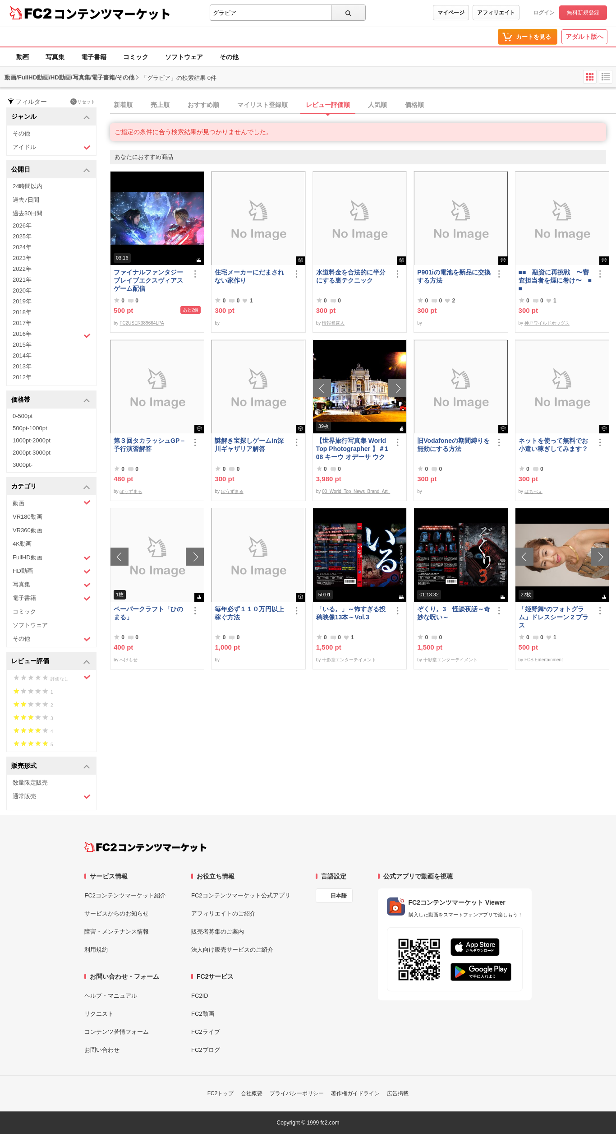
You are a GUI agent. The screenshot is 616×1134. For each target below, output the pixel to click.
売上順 (160, 104)
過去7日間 (26, 199)
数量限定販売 (30, 782)
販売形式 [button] (50, 766)
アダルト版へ (584, 36)
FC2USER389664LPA (142, 323)
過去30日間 (27, 213)
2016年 (52, 334)
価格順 (414, 104)
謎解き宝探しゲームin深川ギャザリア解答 (249, 444)
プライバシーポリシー (297, 1093)
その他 (229, 56)
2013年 (22, 366)
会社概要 (251, 1093)
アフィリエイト (496, 12)
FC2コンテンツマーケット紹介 (125, 895)
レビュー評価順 (328, 104)
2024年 (22, 247)
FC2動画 (202, 1013)
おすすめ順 (203, 104)
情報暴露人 (333, 323)
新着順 (123, 104)
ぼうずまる (131, 491)
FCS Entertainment (543, 659)
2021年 (22, 279)
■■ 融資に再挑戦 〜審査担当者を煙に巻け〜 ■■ (555, 280)
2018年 (22, 312)
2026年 (22, 225)
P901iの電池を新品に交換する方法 (454, 276)
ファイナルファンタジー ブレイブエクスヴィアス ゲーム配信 (150, 280)
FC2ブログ (205, 1049)
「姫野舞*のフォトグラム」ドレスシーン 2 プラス (554, 617)
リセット (82, 101)
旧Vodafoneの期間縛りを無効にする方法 (453, 444)
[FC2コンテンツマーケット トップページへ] (145, 847)
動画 (22, 56)
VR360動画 (27, 530)
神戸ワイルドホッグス (547, 323)
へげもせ (129, 659)
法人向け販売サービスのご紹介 (232, 949)
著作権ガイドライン (355, 1093)
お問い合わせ (102, 1049)
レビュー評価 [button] (50, 661)
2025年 (22, 236)
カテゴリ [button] (50, 487)
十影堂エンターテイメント (349, 659)
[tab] (363, 105)
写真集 (55, 56)
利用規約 (96, 949)
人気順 (377, 104)
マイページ (450, 12)
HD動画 (52, 571)
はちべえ (533, 491)
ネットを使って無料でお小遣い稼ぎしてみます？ (553, 444)
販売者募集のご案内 (217, 931)
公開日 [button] (50, 170)
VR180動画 (27, 516)
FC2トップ (220, 1093)
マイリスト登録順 (262, 104)
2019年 (22, 301)
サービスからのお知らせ (116, 913)
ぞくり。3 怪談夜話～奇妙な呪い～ (453, 613)
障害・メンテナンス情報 (116, 931)
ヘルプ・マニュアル (110, 995)
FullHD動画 (52, 558)
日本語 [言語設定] (339, 895)
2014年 (22, 355)
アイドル (52, 147)
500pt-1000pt (30, 428)
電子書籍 (93, 56)
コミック (135, 56)
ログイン (544, 12)
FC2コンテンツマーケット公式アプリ (240, 895)
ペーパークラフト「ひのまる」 (148, 613)
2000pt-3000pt (32, 452)
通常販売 (52, 796)
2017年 (22, 323)
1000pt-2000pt (32, 440)
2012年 (22, 377)
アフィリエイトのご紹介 (223, 913)
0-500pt (22, 416)
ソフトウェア (184, 56)
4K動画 (22, 543)
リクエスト (99, 1013)
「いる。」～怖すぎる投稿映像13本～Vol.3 (351, 613)
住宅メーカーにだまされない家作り (249, 276)
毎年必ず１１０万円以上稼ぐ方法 (249, 613)
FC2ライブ (205, 1031)
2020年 (22, 290)
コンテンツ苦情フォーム (116, 1031)
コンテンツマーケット (112, 13)
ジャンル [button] (50, 117)
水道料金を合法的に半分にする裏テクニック (351, 276)
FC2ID (199, 995)
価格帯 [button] (50, 400)
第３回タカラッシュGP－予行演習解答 (150, 444)
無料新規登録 (583, 12)
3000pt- (22, 464)
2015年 (22, 344)
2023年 (22, 258)
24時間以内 (27, 186)
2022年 (22, 268)
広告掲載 (398, 1093)
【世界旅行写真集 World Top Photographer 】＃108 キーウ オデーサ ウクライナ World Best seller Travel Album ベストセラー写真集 (352, 449)
